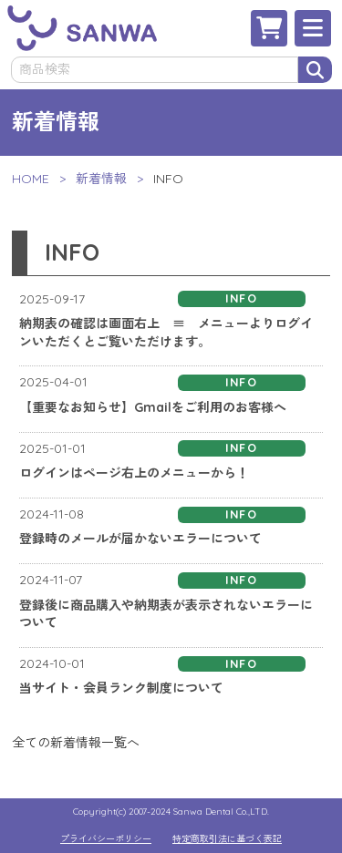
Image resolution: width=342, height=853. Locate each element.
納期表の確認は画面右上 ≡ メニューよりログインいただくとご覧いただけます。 (166, 332)
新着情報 (101, 178)
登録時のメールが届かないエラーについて (140, 538)
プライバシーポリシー (105, 839)
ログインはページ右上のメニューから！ (134, 473)
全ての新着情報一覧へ (76, 743)
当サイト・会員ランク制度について (121, 688)
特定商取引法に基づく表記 (227, 839)
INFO (241, 298)
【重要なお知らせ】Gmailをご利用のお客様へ (152, 407)
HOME (30, 178)
